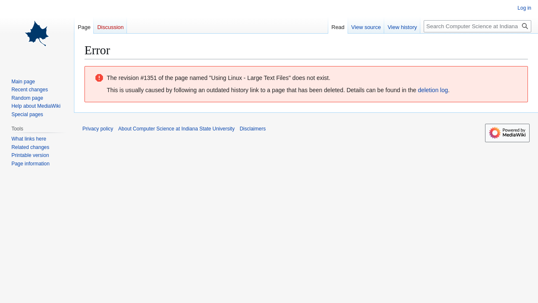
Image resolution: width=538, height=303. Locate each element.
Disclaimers (253, 129)
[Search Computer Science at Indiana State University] (477, 26)
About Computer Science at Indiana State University (176, 129)
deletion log (433, 90)
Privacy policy (97, 129)
